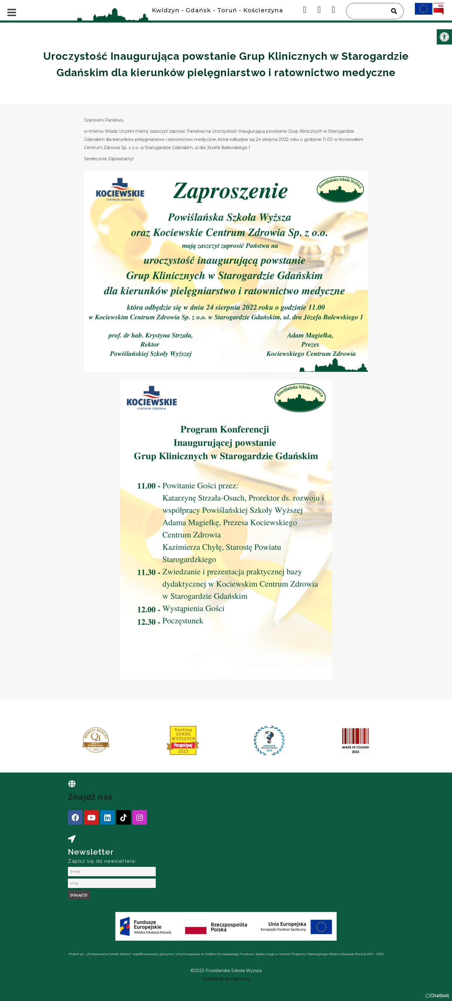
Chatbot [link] (439, 995)
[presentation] (73, 742)
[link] (444, 37)
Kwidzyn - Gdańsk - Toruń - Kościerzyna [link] (217, 10)
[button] (437, 995)
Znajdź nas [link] (90, 796)
